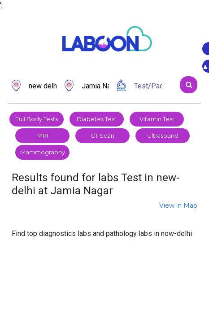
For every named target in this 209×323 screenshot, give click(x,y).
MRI (42, 135)
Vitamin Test (156, 118)
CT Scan (102, 135)
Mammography (42, 152)
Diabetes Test (97, 118)
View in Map (178, 205)
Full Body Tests (36, 118)
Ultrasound (163, 135)
